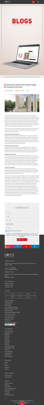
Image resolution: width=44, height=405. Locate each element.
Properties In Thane (9, 285)
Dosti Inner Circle (8, 375)
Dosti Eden (7, 349)
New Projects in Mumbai (10, 314)
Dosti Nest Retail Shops (10, 347)
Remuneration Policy (9, 389)
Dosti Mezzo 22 (8, 354)
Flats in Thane (8, 320)
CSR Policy (7, 391)
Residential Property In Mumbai (11, 308)
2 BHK (28, 294)
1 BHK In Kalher (8, 305)
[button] (7, 220)
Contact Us (7, 367)
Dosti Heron (7, 337)
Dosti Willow (7, 334)
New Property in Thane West (11, 322)
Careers (6, 362)
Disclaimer (7, 384)
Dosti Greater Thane (9, 330)
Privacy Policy (8, 386)
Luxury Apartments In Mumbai (11, 307)
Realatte (27, 402)
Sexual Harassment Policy (10, 388)
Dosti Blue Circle (8, 377)
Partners (6, 365)
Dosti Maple (7, 341)
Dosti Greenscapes (9, 356)
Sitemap (6, 369)
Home (6, 76)
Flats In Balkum (8, 303)
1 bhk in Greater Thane (9, 315)
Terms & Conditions (9, 383)
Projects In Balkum (9, 302)
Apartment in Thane (9, 319)
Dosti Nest (7, 336)
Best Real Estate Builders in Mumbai (12, 312)
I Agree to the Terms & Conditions (14, 230)
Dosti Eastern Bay (8, 353)
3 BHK (12, 297)
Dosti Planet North (8, 351)
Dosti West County (8, 332)
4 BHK (28, 297)
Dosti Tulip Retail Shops (10, 346)
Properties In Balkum (9, 300)
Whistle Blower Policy (9, 394)
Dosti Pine (7, 339)
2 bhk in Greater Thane (9, 317)
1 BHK (12, 294)
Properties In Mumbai (9, 283)
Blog (10, 76)
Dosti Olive (7, 342)
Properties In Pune (9, 286)
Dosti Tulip (7, 344)
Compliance (7, 393)
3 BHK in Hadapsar (9, 310)
